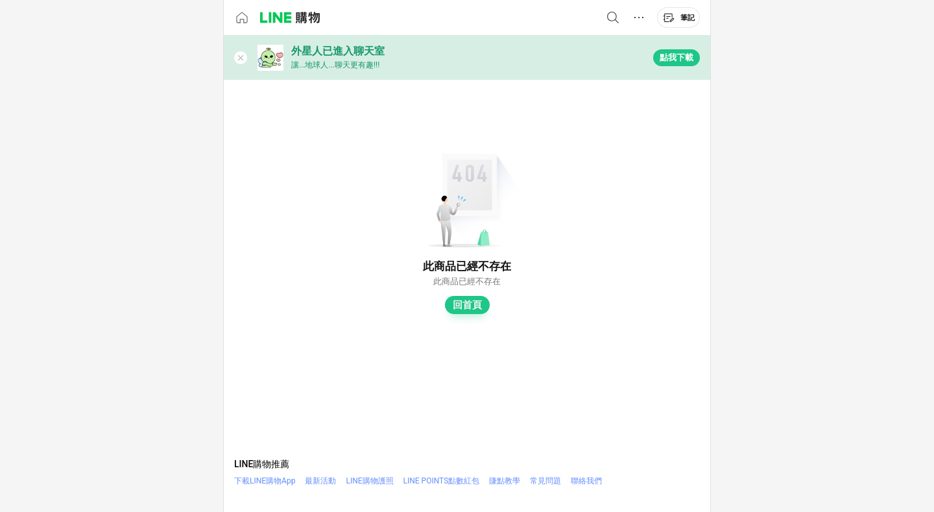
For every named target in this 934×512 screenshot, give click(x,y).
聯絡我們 (586, 480)
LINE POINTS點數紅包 (441, 480)
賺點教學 (504, 480)
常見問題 (545, 480)
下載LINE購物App (264, 480)
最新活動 (320, 480)
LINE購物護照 (369, 480)
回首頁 (467, 305)
